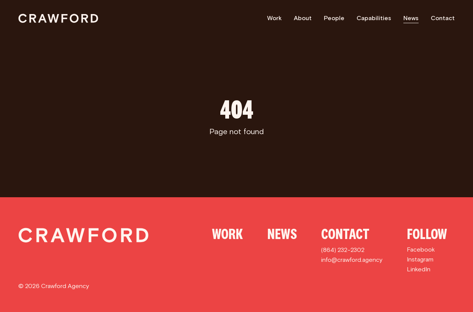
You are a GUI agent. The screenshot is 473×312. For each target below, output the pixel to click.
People (334, 18)
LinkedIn (418, 269)
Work (274, 18)
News (411, 18)
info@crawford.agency (351, 259)
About (303, 18)
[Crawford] (58, 18)
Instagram (420, 259)
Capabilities (374, 18)
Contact (443, 18)
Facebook (421, 249)
